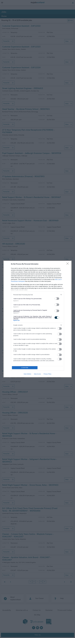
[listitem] (37, 295)
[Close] (68, 264)
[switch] (57, 298)
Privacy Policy (47, 374)
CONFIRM (24, 367)
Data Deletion (27, 374)
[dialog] (37, 319)
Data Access (37, 374)
